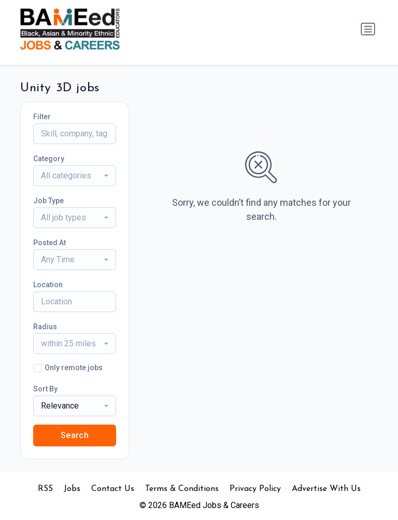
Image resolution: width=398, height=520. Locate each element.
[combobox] (74, 175)
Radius (45, 326)
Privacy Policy (255, 489)
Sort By (45, 389)
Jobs (72, 489)
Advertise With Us (326, 489)
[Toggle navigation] (368, 29)
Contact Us (112, 489)
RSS (45, 489)
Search (75, 435)
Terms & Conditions (182, 489)
